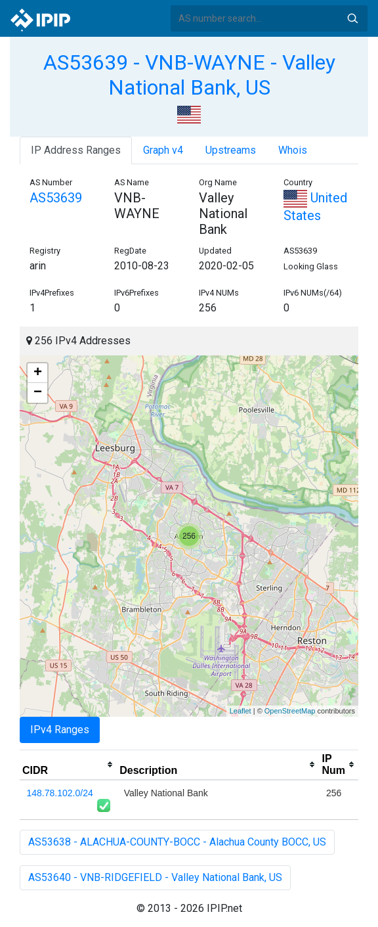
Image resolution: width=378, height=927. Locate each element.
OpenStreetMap (290, 711)
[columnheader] (68, 765)
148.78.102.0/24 (60, 793)
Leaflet (240, 711)
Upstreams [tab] (230, 150)
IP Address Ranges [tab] (76, 150)
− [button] (37, 393)
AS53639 (56, 198)
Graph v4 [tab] (163, 150)
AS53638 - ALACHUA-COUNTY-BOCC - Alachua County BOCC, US (177, 842)
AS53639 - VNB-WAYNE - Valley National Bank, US (189, 75)
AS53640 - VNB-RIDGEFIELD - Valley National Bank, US (155, 877)
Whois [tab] (292, 150)
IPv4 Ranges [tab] (59, 729)
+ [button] (37, 373)
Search (352, 18)
